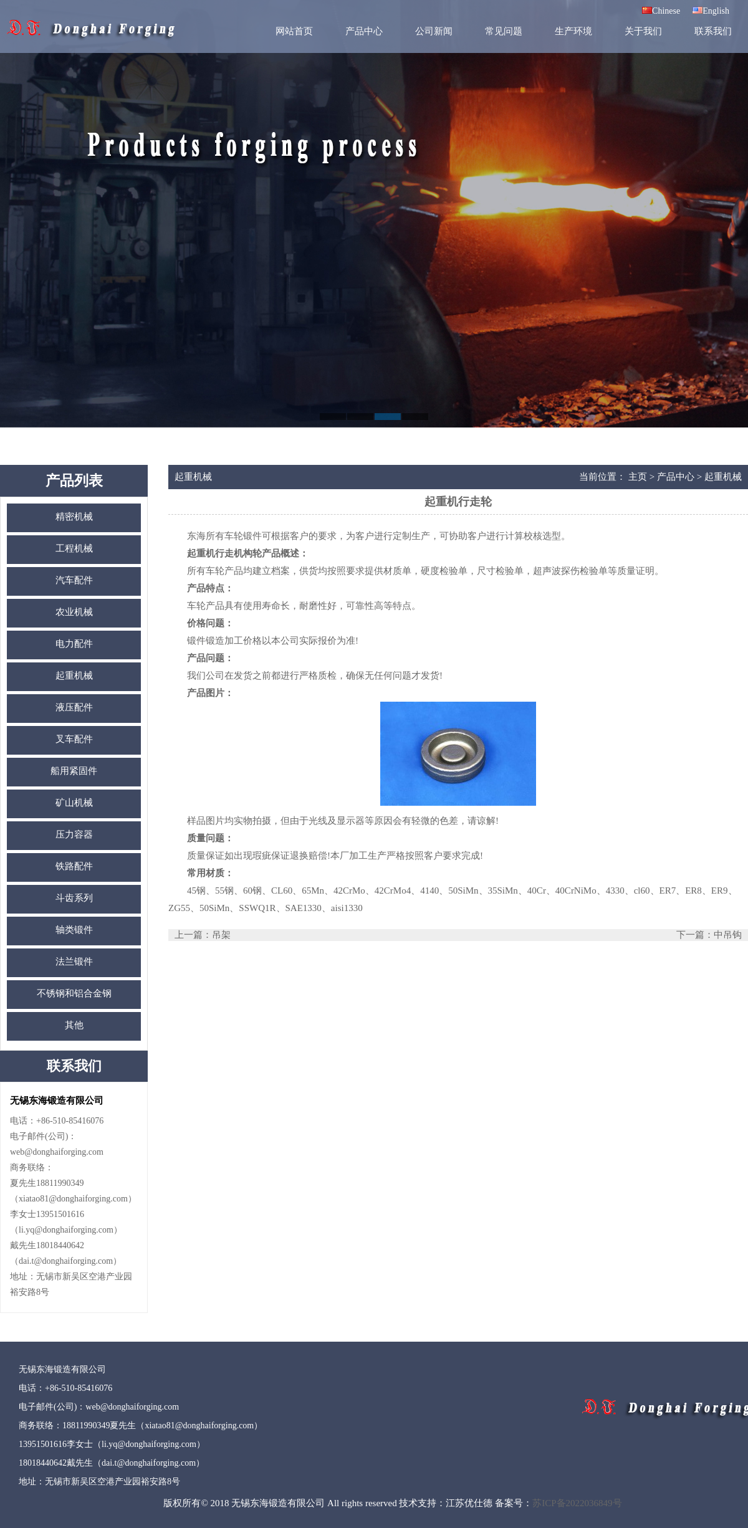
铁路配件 (74, 866)
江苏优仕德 (469, 1503)
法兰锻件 (74, 962)
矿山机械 (74, 803)
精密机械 (74, 517)
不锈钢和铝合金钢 (74, 993)
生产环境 (573, 31)
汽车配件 (74, 580)
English (711, 11)
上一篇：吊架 (203, 935)
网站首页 (294, 31)
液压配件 (74, 707)
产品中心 (364, 31)
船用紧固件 (73, 771)
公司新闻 (434, 31)
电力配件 (74, 644)
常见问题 (503, 31)
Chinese (661, 11)
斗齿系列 (74, 898)
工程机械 (74, 548)
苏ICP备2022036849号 (576, 1503)
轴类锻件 (74, 930)
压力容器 (74, 834)
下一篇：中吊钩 (709, 935)
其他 (74, 1025)
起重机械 (74, 675)
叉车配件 (74, 739)
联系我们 (713, 31)
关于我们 (643, 31)
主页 (637, 477)
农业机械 (74, 612)
